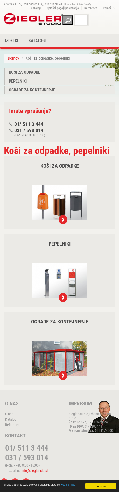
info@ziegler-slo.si (35, 471)
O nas (9, 414)
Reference (90, 8)
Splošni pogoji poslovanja (63, 8)
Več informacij (68, 485)
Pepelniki (18, 81)
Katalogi (36, 8)
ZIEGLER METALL (34, 19)
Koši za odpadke (24, 72)
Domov (13, 58)
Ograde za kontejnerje (32, 89)
